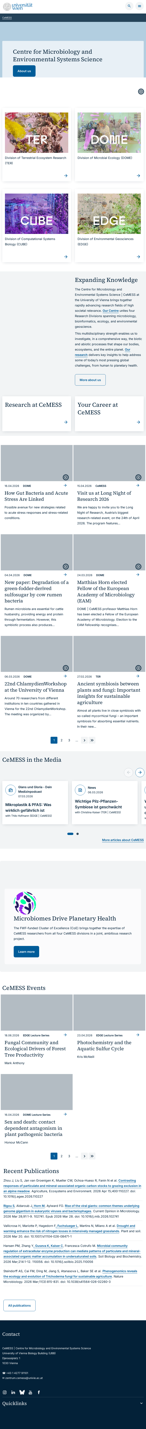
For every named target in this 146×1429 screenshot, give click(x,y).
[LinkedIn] (13, 1382)
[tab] (70, 827)
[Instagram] (5, 1382)
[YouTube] (30, 1382)
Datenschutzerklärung (29, 1421)
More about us (90, 378)
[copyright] (141, 92)
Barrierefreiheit (55, 1421)
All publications (19, 1295)
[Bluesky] (22, 1382)
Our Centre (111, 309)
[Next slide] (139, 765)
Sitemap (7, 1421)
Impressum (74, 1421)
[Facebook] (39, 1382)
